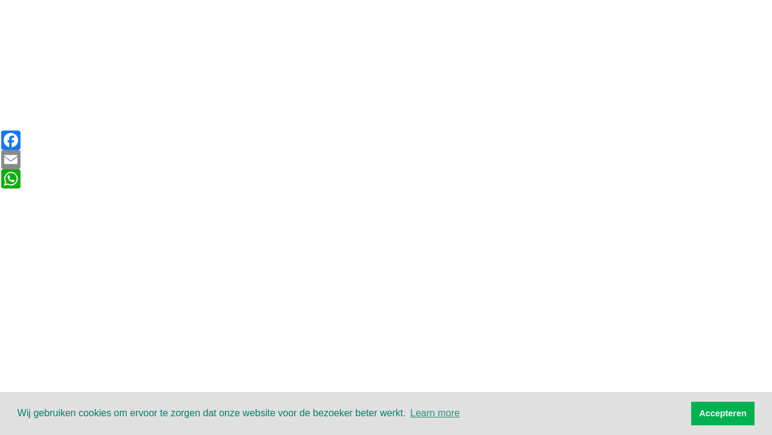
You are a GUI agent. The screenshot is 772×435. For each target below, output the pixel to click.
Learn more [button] (435, 413)
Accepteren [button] (722, 413)
